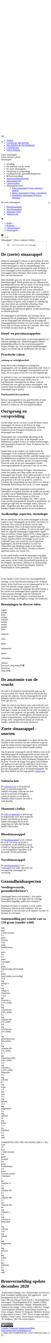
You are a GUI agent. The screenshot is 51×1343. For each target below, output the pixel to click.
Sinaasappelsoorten (15, 186)
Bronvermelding (15, 176)
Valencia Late (12, 214)
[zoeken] (25, 245)
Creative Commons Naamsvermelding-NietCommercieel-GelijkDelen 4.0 (18, 1329)
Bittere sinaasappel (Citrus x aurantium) (29, 193)
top (2, 136)
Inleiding (10, 164)
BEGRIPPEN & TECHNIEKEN (21, 145)
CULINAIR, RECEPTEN (18, 143)
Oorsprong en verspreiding (18, 171)
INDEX (10, 140)
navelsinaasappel (11, 865)
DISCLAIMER (13, 150)
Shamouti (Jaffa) (14, 212)
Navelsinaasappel (14, 209)
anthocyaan (40, 771)
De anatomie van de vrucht (18, 166)
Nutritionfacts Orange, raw (13, 1293)
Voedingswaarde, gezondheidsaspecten (23, 174)
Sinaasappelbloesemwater (18, 178)
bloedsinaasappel (11, 840)
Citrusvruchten (13, 183)
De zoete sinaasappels (16, 169)
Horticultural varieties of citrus (35, 1317)
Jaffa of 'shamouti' (12, 814)
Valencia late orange (10, 1307)
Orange (28, 1305)
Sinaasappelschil (14, 181)
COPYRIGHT (13, 148)
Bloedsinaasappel (14, 207)
